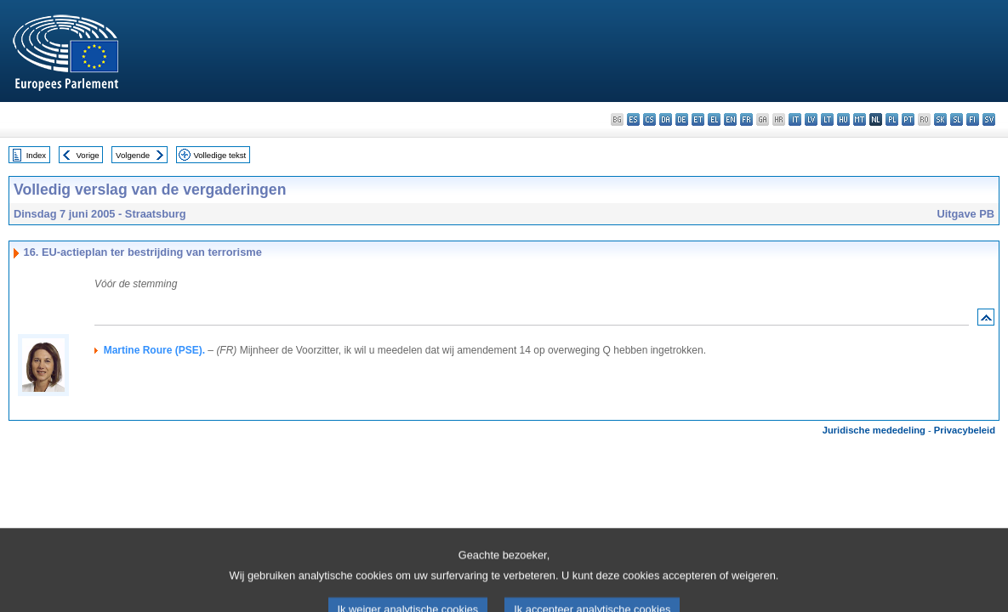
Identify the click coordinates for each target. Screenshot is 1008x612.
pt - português (908, 119)
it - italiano (795, 119)
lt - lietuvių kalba (827, 119)
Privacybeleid (964, 430)
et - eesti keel (698, 119)
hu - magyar (843, 119)
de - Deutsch (681, 119)
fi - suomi (972, 119)
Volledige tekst (219, 155)
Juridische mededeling (874, 430)
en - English (730, 119)
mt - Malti (859, 119)
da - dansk (665, 119)
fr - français (746, 119)
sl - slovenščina (956, 119)
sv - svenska (988, 119)
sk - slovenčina (940, 119)
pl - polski (892, 119)
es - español (633, 119)
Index (36, 155)
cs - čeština (649, 119)
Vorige (88, 155)
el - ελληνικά (714, 119)
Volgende (133, 155)
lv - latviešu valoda (811, 119)
